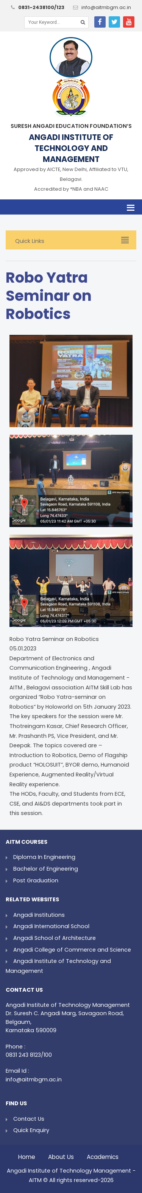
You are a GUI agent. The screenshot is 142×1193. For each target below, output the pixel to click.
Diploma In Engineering (44, 857)
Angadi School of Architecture (54, 938)
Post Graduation (35, 880)
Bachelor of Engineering (45, 869)
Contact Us (28, 1119)
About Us (61, 1155)
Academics (103, 1155)
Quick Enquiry (31, 1130)
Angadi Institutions (39, 915)
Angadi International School (51, 926)
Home (26, 1155)
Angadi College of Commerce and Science (72, 949)
